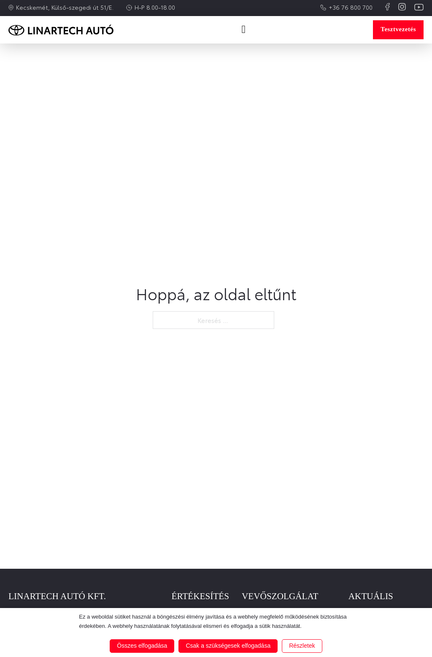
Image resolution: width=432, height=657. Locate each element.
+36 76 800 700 (351, 7)
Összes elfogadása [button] (142, 645)
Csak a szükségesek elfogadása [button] (228, 645)
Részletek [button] (302, 645)
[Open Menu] (243, 29)
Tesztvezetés (398, 29)
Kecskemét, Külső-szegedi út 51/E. (64, 7)
